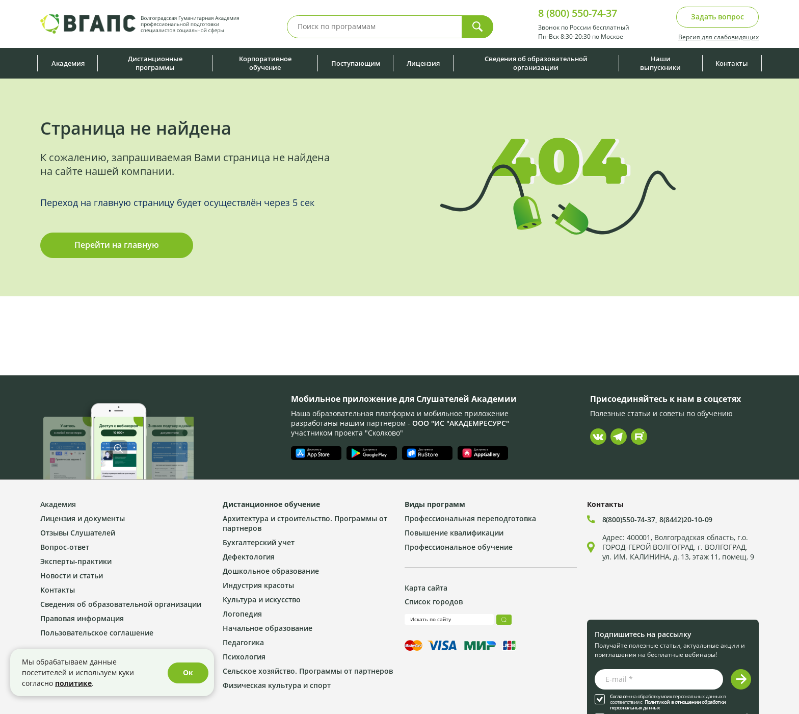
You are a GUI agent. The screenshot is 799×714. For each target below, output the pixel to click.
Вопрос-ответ (64, 547)
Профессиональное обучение (459, 547)
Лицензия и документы (82, 518)
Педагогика (243, 642)
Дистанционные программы (155, 63)
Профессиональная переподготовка (470, 518)
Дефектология (249, 557)
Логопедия (242, 614)
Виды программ (435, 504)
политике (73, 683)
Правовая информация (82, 618)
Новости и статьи (71, 575)
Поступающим (355, 63)
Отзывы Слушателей (77, 533)
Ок (188, 672)
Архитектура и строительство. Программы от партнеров (305, 523)
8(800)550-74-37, (630, 519)
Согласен (620, 696)
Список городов (434, 601)
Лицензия (423, 63)
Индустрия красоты (258, 585)
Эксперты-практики (76, 561)
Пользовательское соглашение (96, 633)
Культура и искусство (262, 599)
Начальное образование (267, 628)
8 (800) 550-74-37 (577, 13)
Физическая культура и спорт (277, 685)
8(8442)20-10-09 (686, 519)
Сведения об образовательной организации (536, 63)
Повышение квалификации (454, 533)
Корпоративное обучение (265, 63)
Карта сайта (426, 588)
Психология (244, 656)
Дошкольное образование (271, 571)
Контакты (731, 63)
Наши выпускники (660, 63)
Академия (68, 63)
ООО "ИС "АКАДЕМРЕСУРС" (460, 423)
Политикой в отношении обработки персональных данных (668, 705)
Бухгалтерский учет (259, 542)
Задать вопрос (717, 16)
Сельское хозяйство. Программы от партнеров (308, 671)
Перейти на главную (116, 244)
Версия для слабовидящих (718, 37)
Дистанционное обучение (271, 504)
